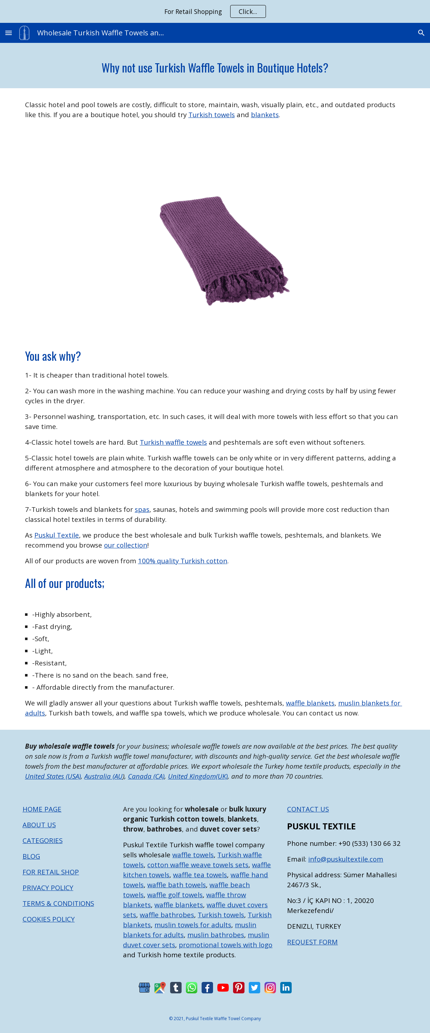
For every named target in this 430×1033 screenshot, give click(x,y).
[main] (215, 65)
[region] (215, 11)
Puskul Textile (56, 534)
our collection (125, 544)
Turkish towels (211, 114)
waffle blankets (310, 702)
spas (142, 509)
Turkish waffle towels (173, 442)
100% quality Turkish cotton (182, 560)
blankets (265, 114)
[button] (8, 33)
